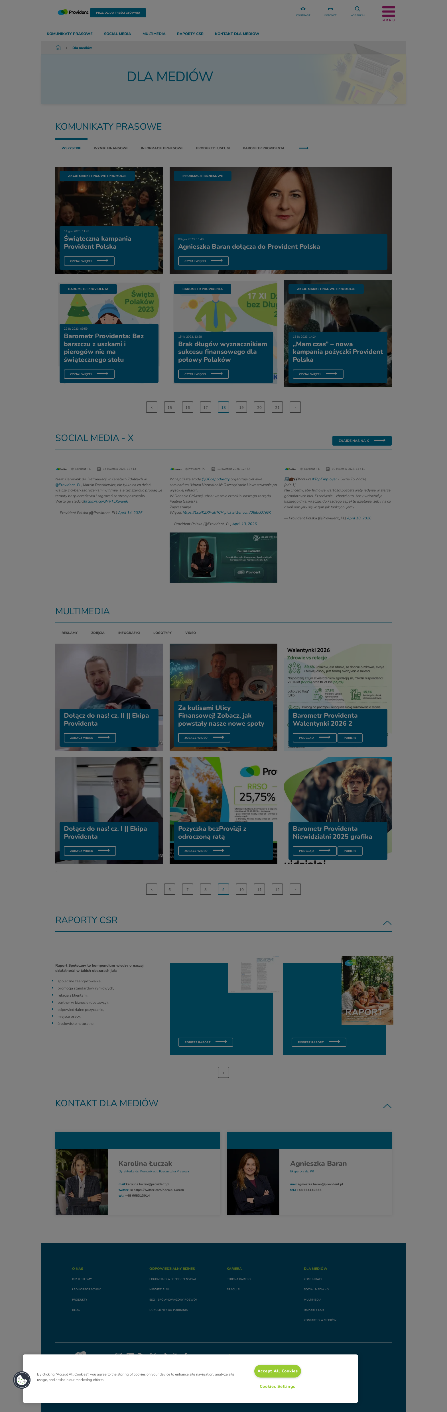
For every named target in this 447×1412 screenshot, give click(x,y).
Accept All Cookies (277, 1371)
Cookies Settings (277, 1386)
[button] (22, 1380)
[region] (190, 1378)
